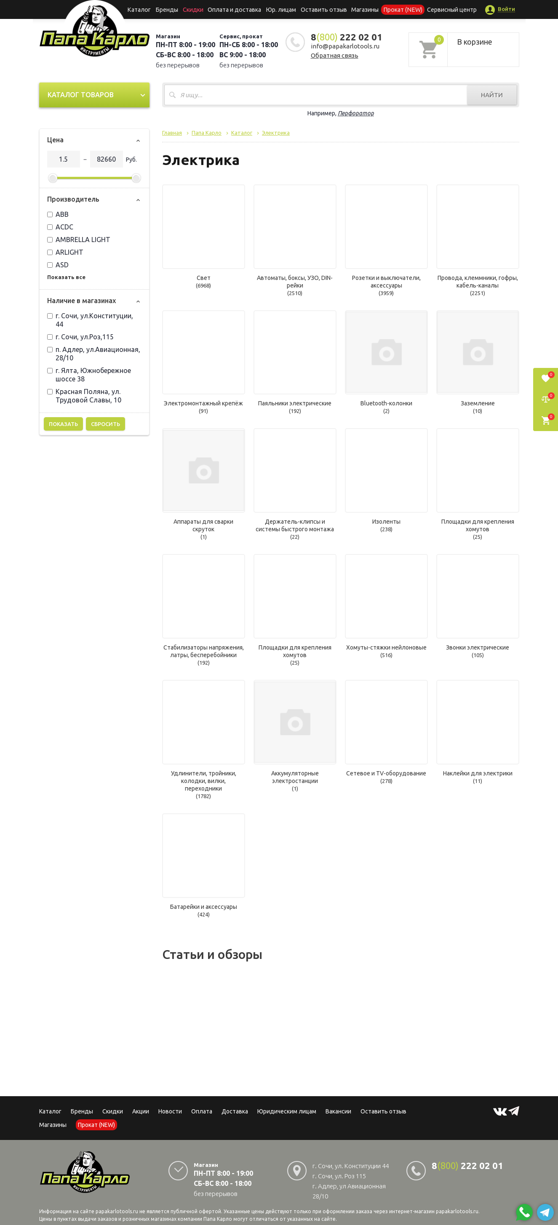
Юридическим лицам (286, 1111)
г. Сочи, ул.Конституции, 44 (90, 320)
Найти (492, 95)
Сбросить (105, 424)
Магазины (53, 1124)
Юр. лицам (281, 9)
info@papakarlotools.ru (345, 46)
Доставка (235, 1111)
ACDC (60, 227)
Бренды (171, 9)
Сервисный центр (444, 9)
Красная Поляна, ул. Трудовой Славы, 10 (84, 396)
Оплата (201, 1111)
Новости (170, 1111)
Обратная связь (334, 55)
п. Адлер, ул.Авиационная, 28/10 (93, 354)
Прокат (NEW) (397, 9)
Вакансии (338, 1111)
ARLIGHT (65, 252)
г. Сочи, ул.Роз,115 (80, 337)
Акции (140, 1111)
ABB (58, 214)
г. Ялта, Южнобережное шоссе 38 (89, 375)
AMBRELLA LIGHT (78, 239)
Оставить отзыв (322, 9)
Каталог (146, 9)
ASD (58, 265)
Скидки (112, 1111)
